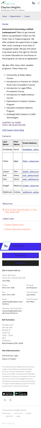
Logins (18, 416)
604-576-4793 (8, 295)
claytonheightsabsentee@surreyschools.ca (12, 312)
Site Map (28, 413)
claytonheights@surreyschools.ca (12, 303)
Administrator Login (10, 356)
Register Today (20, 263)
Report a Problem (9, 359)
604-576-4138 (8, 288)
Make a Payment (20, 255)
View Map (6, 281)
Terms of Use (18, 413)
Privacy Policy (6, 413)
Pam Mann (30, 302)
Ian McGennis (31, 288)
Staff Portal (9, 416)
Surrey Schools (8, 410)
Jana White (30, 295)
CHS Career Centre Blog (13, 130)
